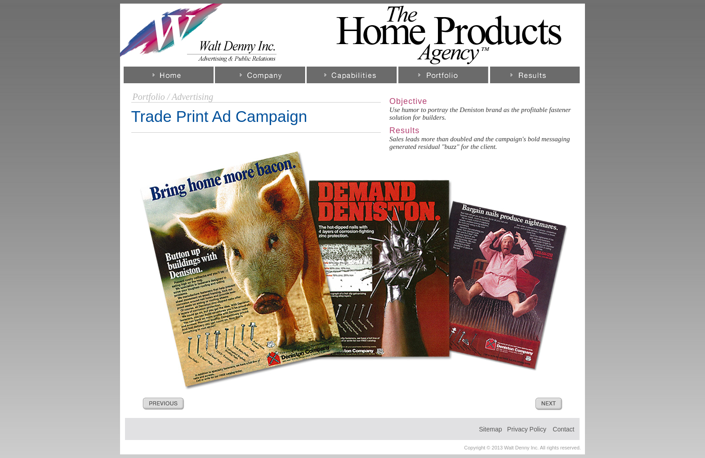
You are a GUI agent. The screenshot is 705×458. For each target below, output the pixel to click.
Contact (563, 429)
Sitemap (490, 429)
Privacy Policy (526, 429)
